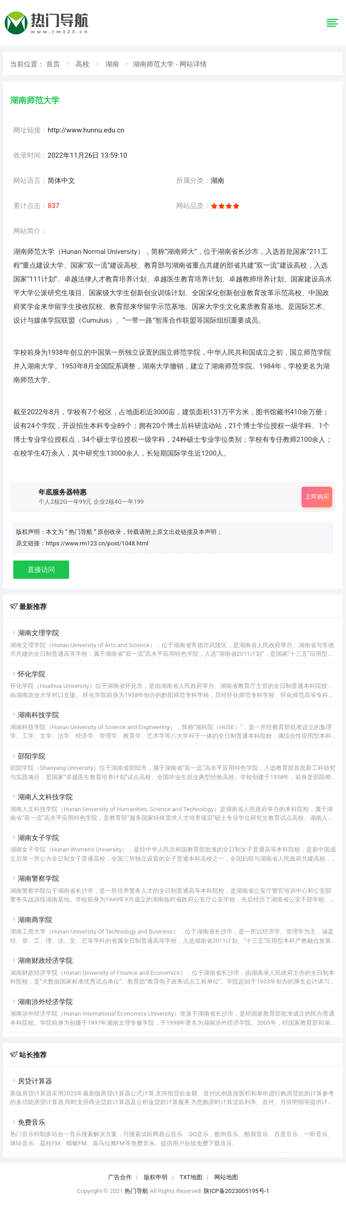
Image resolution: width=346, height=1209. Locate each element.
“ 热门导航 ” (81, 531)
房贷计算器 (31, 1081)
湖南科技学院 (34, 715)
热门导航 (136, 1190)
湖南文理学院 (34, 633)
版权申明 (156, 1177)
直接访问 (41, 570)
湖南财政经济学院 (41, 960)
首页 (53, 64)
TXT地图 (190, 1177)
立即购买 (317, 496)
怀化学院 (27, 674)
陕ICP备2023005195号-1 (236, 1190)
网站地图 (226, 1177)
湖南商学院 (31, 920)
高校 (82, 64)
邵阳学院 (27, 756)
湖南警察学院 (34, 878)
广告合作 (120, 1177)
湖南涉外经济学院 (41, 1002)
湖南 (112, 64)
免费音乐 (27, 1122)
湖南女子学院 (34, 838)
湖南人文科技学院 (41, 797)
